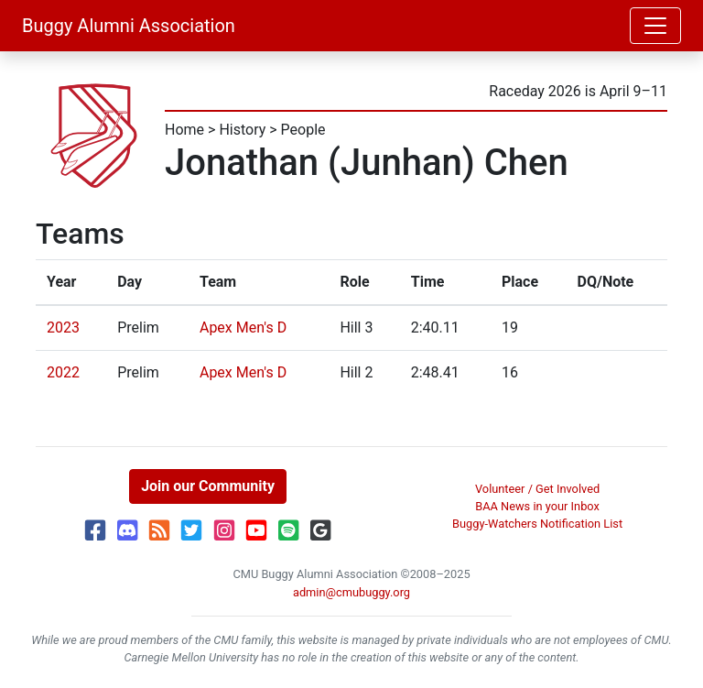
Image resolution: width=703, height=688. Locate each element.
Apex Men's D (243, 327)
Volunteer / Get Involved (537, 489)
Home (184, 129)
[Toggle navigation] (655, 25)
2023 (63, 327)
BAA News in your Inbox (537, 506)
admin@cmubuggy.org (351, 592)
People (303, 129)
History (242, 129)
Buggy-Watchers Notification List (537, 523)
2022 (63, 372)
